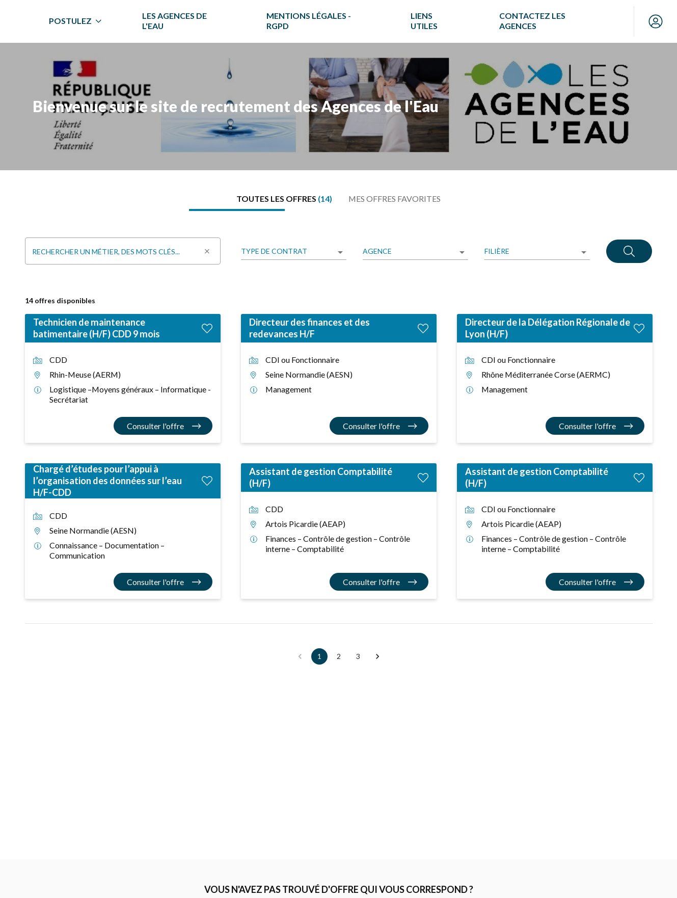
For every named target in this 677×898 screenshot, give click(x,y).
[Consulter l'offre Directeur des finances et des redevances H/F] (379, 426)
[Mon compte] (655, 21)
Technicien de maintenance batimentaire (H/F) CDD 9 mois (96, 327)
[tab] (284, 199)
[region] (338, 106)
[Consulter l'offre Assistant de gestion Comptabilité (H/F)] (379, 582)
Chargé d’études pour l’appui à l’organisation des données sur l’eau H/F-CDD (107, 480)
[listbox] (293, 252)
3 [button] (358, 656)
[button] (377, 656)
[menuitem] (167, 21)
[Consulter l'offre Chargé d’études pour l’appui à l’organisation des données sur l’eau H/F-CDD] (163, 582)
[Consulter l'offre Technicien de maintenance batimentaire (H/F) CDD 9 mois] (163, 426)
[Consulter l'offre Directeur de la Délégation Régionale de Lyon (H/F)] (595, 426)
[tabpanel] (339, 444)
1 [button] (319, 656)
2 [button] (339, 656)
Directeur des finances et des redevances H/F (309, 327)
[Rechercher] (629, 251)
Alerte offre (130, 889)
